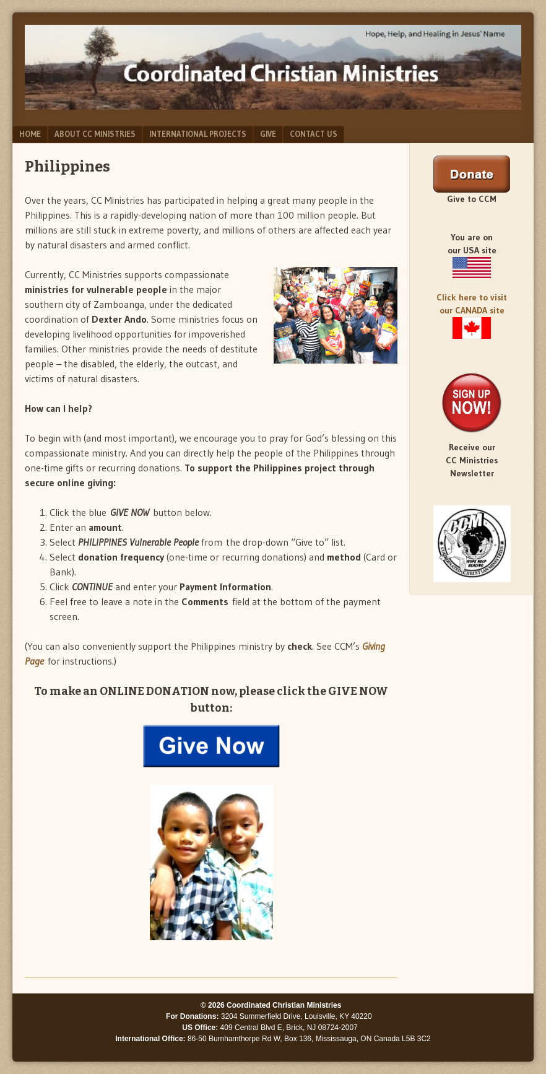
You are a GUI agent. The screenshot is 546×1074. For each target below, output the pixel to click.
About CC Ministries (95, 134)
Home (30, 134)
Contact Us (313, 134)
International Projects (197, 134)
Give (268, 134)
